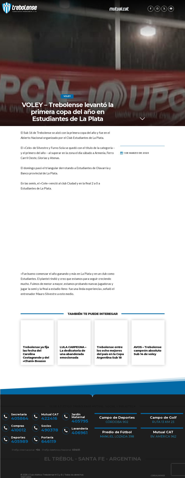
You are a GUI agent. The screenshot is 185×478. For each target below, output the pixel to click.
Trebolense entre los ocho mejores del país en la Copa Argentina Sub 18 (110, 351)
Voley (67, 96)
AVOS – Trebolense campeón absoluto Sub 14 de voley (147, 349)
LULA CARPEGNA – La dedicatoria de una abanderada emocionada (72, 351)
